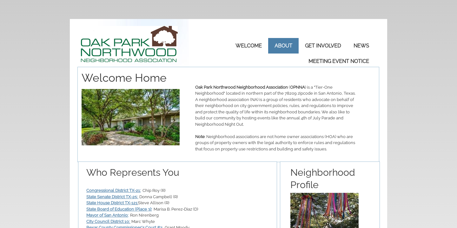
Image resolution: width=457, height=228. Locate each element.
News (361, 46)
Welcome (248, 46)
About (283, 46)
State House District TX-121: (112, 202)
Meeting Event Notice (338, 61)
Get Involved (323, 46)
